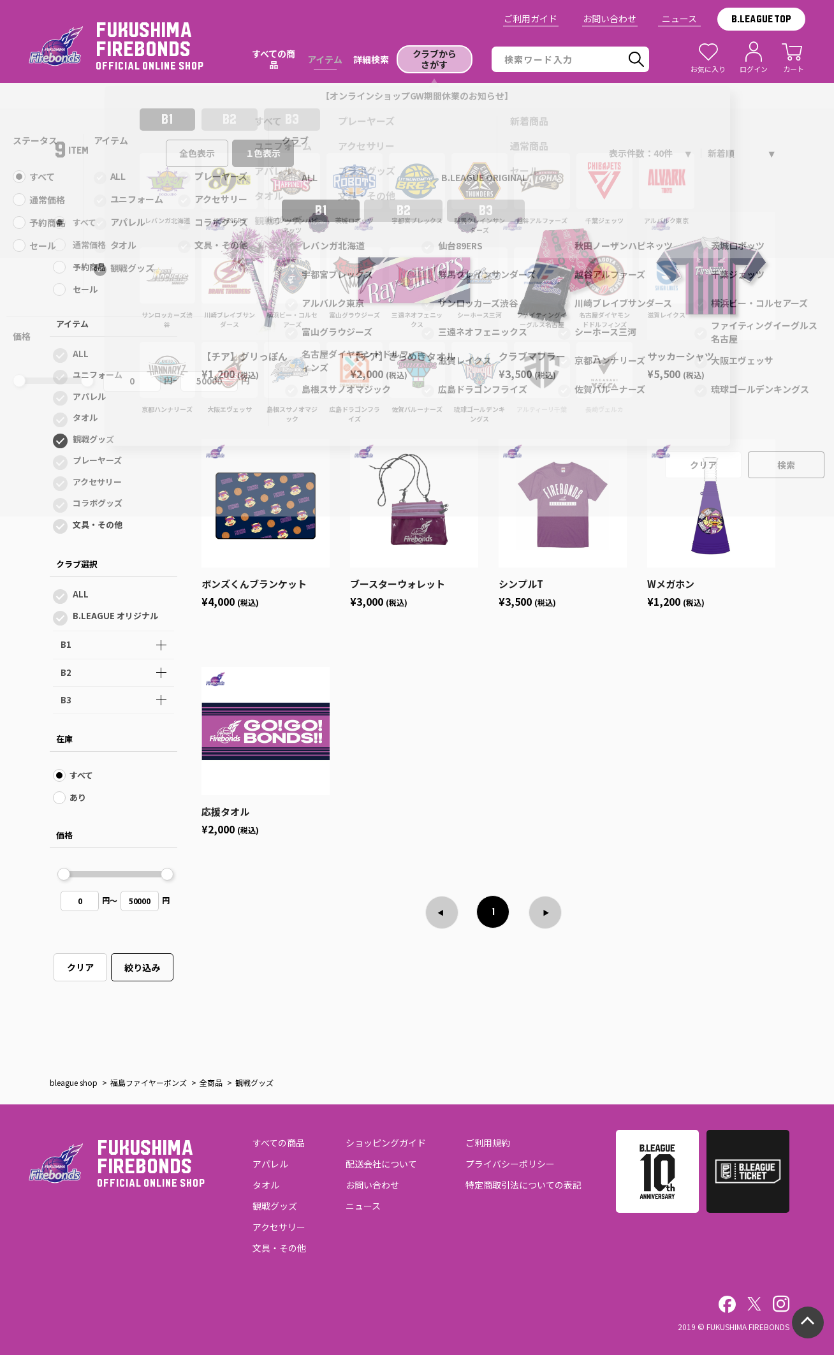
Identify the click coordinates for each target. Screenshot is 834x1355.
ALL (81, 354)
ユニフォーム (97, 375)
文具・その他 (97, 524)
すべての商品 (278, 1142)
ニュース (679, 18)
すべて (84, 222)
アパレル (89, 396)
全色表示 (197, 153)
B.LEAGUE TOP (761, 19)
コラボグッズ (97, 503)
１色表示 (263, 153)
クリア (80, 967)
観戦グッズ (93, 439)
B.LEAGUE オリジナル (115, 616)
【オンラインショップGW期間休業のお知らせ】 (417, 95)
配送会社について (381, 1163)
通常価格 (89, 244)
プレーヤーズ (97, 460)
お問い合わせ (609, 18)
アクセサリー (97, 482)
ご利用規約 (487, 1142)
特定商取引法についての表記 (523, 1184)
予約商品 (89, 267)
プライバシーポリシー (510, 1163)
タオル (85, 417)
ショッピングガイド (386, 1142)
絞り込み (142, 967)
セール (85, 289)
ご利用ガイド (530, 18)
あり (78, 797)
